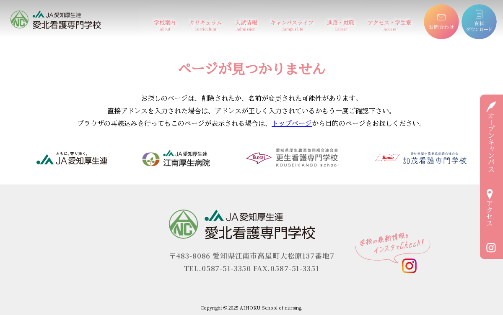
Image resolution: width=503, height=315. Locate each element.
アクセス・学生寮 (389, 24)
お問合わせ (437, 8)
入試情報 (246, 24)
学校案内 (165, 24)
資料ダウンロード (479, 8)
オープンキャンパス (491, 136)
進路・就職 (340, 24)
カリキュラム (205, 24)
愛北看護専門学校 (37, 13)
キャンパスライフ (292, 24)
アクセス (489, 207)
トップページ (292, 123)
